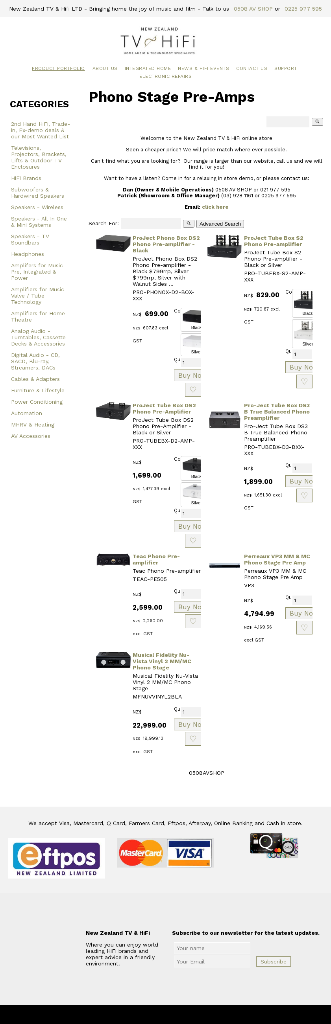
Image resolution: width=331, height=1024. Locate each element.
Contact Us (251, 68)
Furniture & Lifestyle (38, 390)
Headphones (27, 254)
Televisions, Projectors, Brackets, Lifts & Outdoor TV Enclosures (39, 157)
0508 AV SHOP (253, 9)
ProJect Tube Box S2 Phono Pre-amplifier (273, 241)
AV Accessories (30, 436)
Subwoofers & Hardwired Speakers (37, 192)
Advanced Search (220, 224)
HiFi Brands (26, 178)
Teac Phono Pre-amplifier (156, 559)
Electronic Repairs (165, 76)
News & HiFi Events (203, 68)
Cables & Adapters (35, 379)
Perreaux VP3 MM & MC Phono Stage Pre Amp (277, 559)
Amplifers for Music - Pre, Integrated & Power (39, 271)
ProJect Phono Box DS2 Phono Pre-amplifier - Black (166, 244)
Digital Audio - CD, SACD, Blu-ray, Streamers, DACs (35, 361)
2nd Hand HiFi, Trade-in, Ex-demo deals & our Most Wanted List (40, 130)
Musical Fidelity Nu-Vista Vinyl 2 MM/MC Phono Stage (162, 661)
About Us (105, 68)
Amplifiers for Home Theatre (38, 316)
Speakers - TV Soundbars (30, 239)
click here (215, 207)
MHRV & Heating (32, 424)
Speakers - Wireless (37, 207)
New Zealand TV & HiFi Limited (186, 1014)
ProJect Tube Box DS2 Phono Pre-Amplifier (164, 408)
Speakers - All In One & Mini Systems (39, 221)
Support (285, 68)
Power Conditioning (37, 402)
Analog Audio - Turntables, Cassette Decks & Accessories (38, 337)
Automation (26, 413)
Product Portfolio (58, 68)
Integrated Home (148, 68)
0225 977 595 (303, 9)
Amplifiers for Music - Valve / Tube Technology (40, 295)
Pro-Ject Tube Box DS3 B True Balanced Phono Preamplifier (277, 411)
